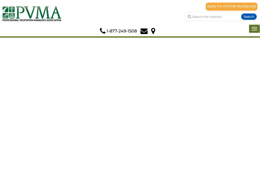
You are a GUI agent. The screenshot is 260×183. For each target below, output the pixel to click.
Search (249, 17)
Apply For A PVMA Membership (231, 6)
